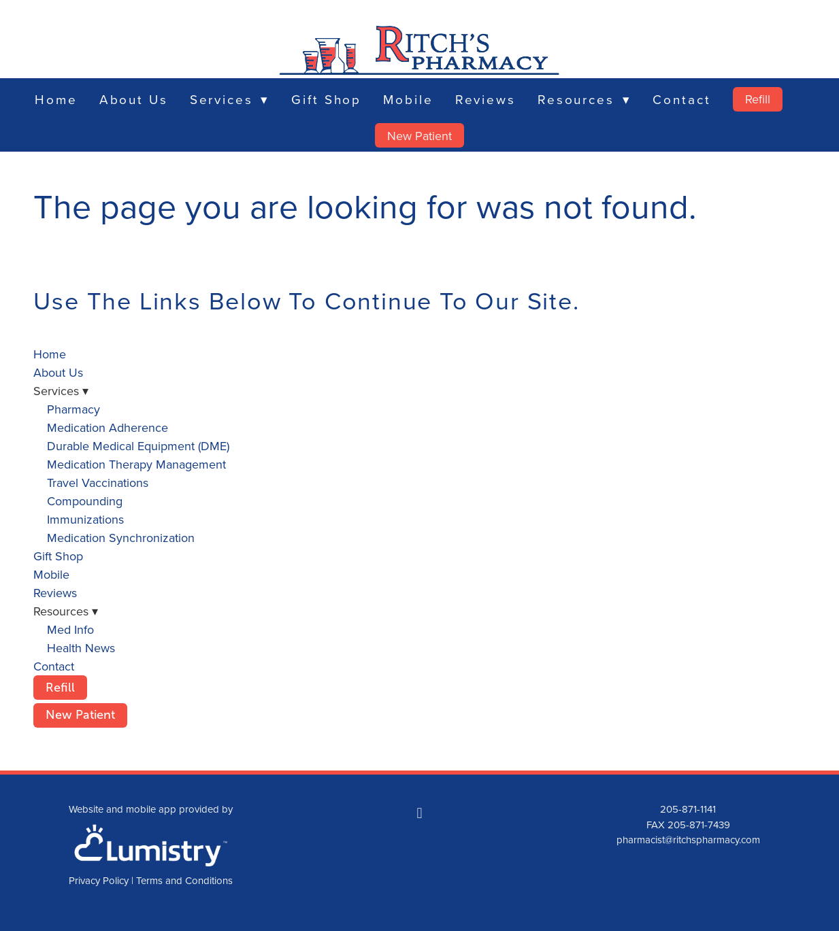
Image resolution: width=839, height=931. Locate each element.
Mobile (408, 99)
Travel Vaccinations (97, 482)
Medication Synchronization (121, 537)
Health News (81, 647)
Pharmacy (73, 409)
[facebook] (419, 813)
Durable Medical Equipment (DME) (138, 445)
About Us (133, 99)
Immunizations (85, 519)
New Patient (419, 135)
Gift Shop (326, 99)
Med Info (70, 629)
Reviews (485, 99)
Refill (757, 98)
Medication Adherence (107, 427)
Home (56, 99)
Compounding (84, 500)
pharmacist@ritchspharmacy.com (688, 839)
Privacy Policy (99, 880)
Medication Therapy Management (136, 464)
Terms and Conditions (184, 880)
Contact (681, 99)
